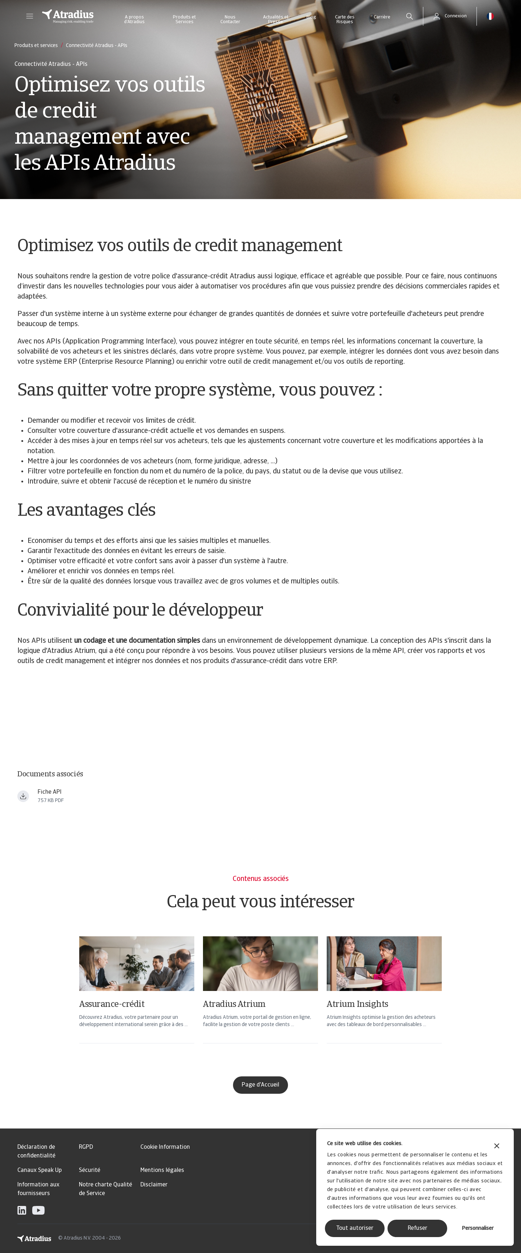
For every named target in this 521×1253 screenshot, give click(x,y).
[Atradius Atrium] (260, 999)
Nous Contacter (230, 19)
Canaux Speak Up (39, 1170)
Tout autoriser (354, 1228)
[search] (409, 16)
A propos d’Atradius (134, 19)
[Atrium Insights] (384, 999)
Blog (311, 17)
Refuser (417, 1228)
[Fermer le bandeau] (496, 1146)
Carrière (382, 17)
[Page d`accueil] (68, 16)
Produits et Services (184, 19)
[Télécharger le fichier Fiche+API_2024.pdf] (23, 796)
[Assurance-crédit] (136, 999)
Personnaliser (478, 1228)
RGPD (86, 1147)
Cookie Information (165, 1147)
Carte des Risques (345, 19)
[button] (29, 16)
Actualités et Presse (275, 19)
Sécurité (89, 1170)
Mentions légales (162, 1170)
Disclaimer (154, 1185)
